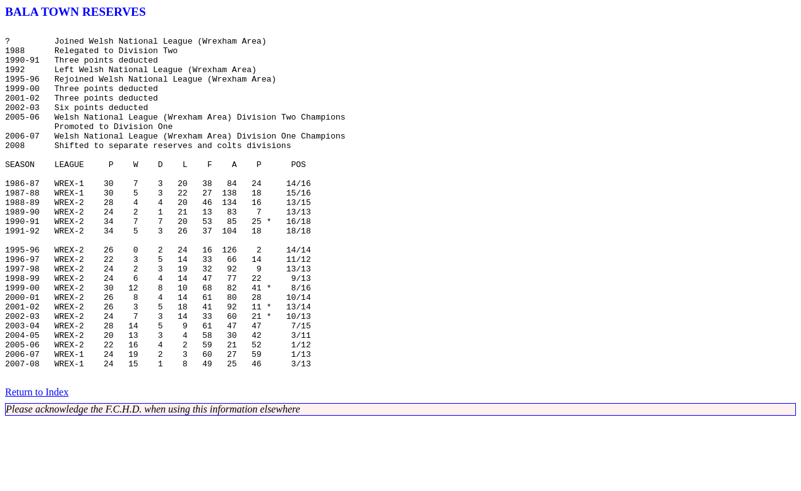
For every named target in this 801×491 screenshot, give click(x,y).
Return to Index (36, 462)
